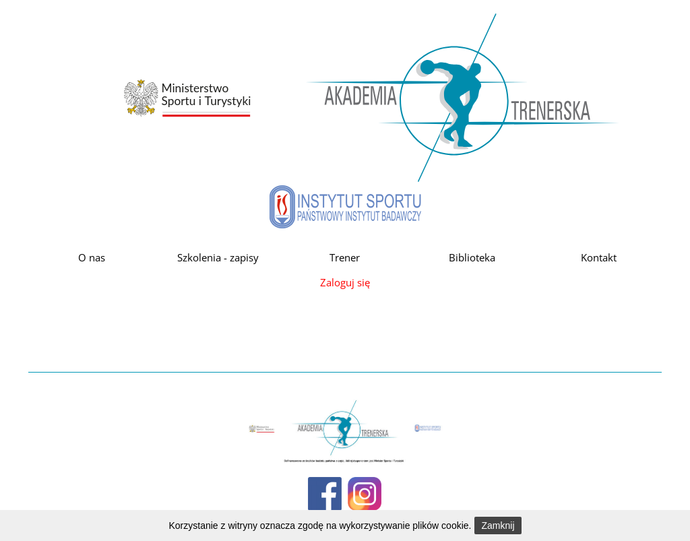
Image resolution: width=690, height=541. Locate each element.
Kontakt (599, 257)
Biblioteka (472, 257)
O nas (91, 257)
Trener (345, 257)
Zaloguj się (345, 282)
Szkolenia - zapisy (218, 257)
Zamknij (497, 525)
